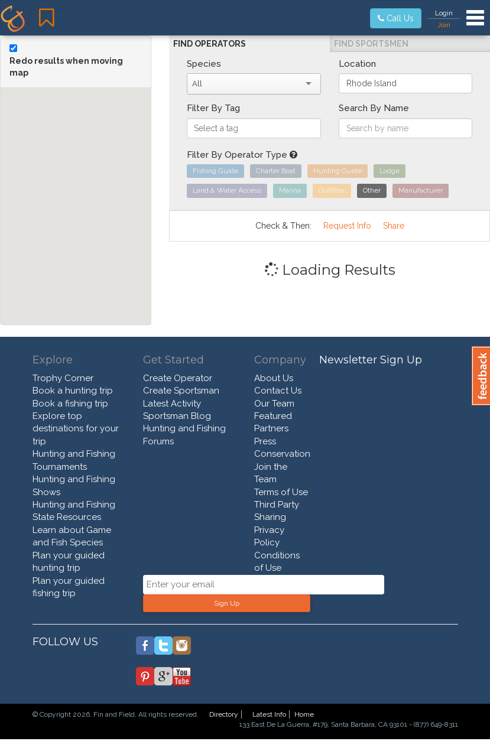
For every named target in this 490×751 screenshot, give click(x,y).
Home (304, 714)
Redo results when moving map (66, 66)
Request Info (347, 225)
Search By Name (374, 108)
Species (204, 63)
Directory (223, 714)
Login (444, 13)
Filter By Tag (213, 108)
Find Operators (209, 43)
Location (357, 63)
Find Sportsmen (371, 43)
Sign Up (226, 603)
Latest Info (269, 714)
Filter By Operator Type (242, 154)
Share (393, 225)
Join (443, 25)
